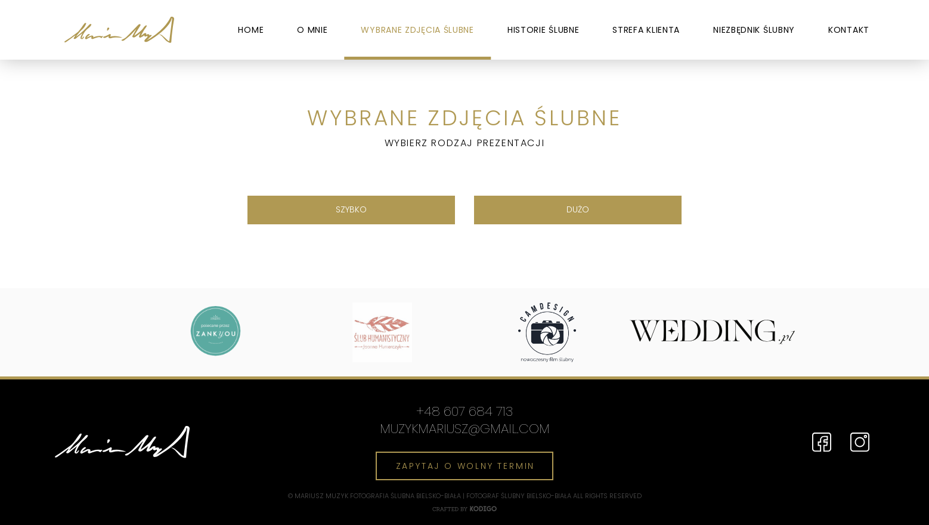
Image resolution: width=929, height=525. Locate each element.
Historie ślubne (543, 30)
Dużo (577, 209)
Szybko (351, 209)
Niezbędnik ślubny (754, 30)
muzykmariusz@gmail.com (465, 429)
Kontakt (848, 30)
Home (251, 30)
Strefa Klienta (646, 30)
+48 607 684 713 (464, 412)
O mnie (312, 30)
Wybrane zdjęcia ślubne (417, 30)
